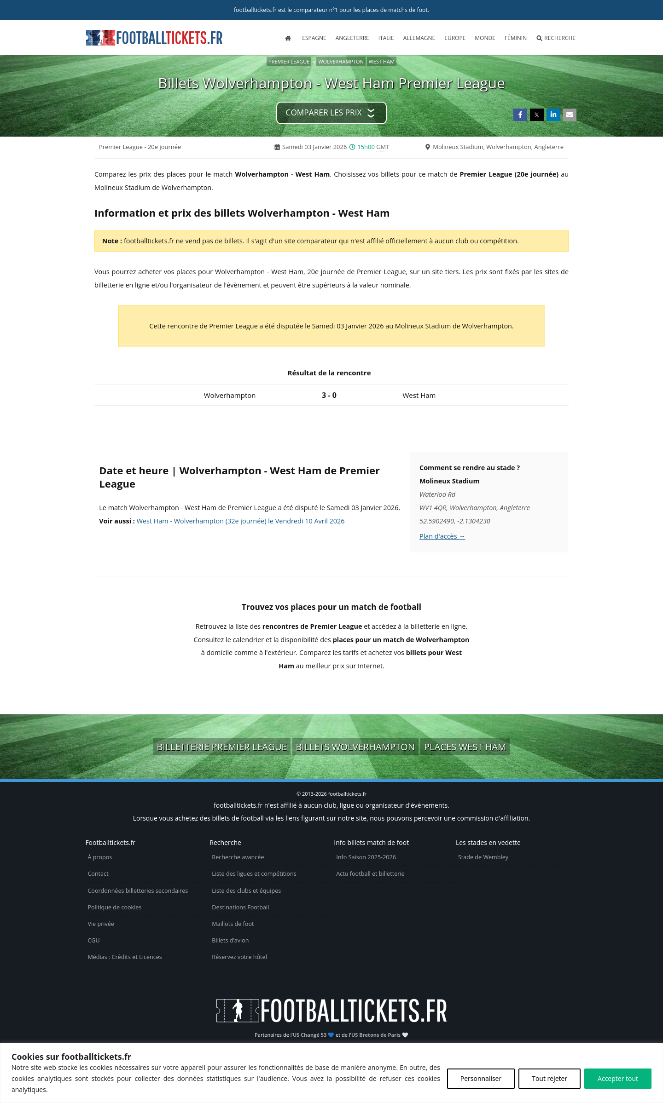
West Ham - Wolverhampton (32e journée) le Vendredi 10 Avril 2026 (241, 521)
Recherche (556, 38)
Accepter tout (618, 1078)
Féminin (516, 38)
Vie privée (100, 924)
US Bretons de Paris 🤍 (379, 1034)
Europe (454, 38)
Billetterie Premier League (222, 746)
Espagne (314, 38)
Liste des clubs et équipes (246, 891)
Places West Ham (465, 746)
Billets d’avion (230, 940)
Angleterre (352, 38)
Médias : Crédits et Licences (124, 957)
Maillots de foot (233, 924)
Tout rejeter (549, 1078)
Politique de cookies (114, 907)
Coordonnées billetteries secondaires (137, 891)
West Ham (382, 61)
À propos (99, 857)
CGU (93, 940)
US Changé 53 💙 (313, 1034)
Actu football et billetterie (370, 874)
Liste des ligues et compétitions (254, 874)
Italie (386, 38)
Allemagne (419, 38)
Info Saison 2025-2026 (366, 857)
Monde (485, 38)
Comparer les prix (324, 112)
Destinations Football (240, 907)
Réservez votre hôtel (239, 957)
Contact (97, 874)
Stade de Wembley (483, 857)
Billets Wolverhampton (355, 746)
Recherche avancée (238, 857)
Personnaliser (480, 1078)
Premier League (288, 61)
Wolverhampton (340, 61)
